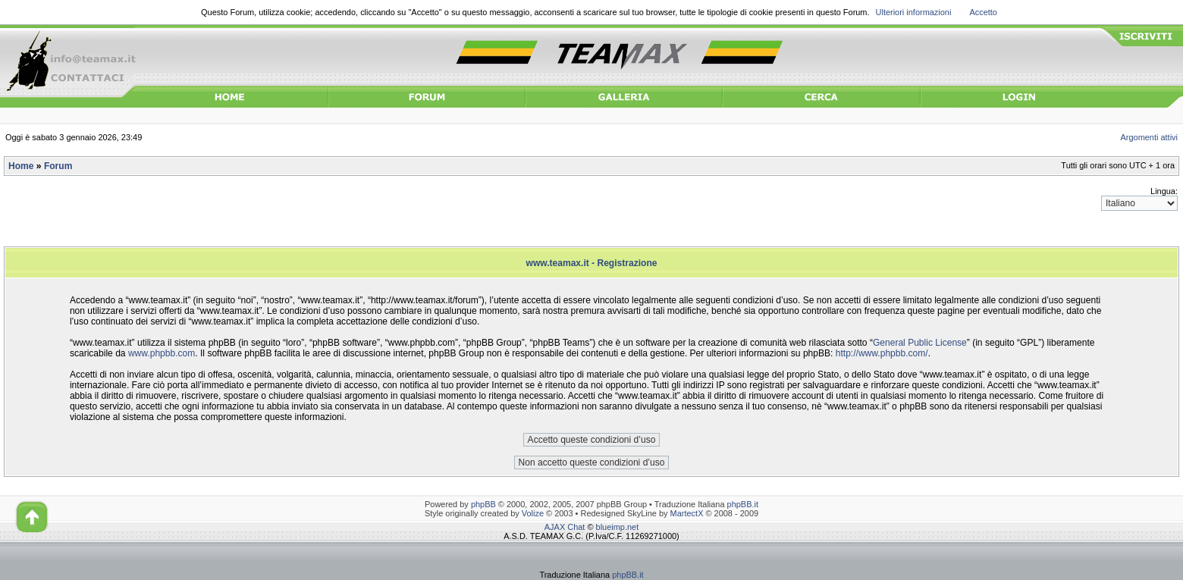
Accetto (983, 12)
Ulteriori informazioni (914, 12)
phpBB (483, 504)
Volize (533, 513)
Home (20, 166)
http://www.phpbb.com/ (882, 353)
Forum (58, 166)
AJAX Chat (564, 526)
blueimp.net (617, 526)
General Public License (920, 342)
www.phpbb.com (161, 353)
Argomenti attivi (1149, 137)
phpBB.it (742, 504)
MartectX (687, 513)
